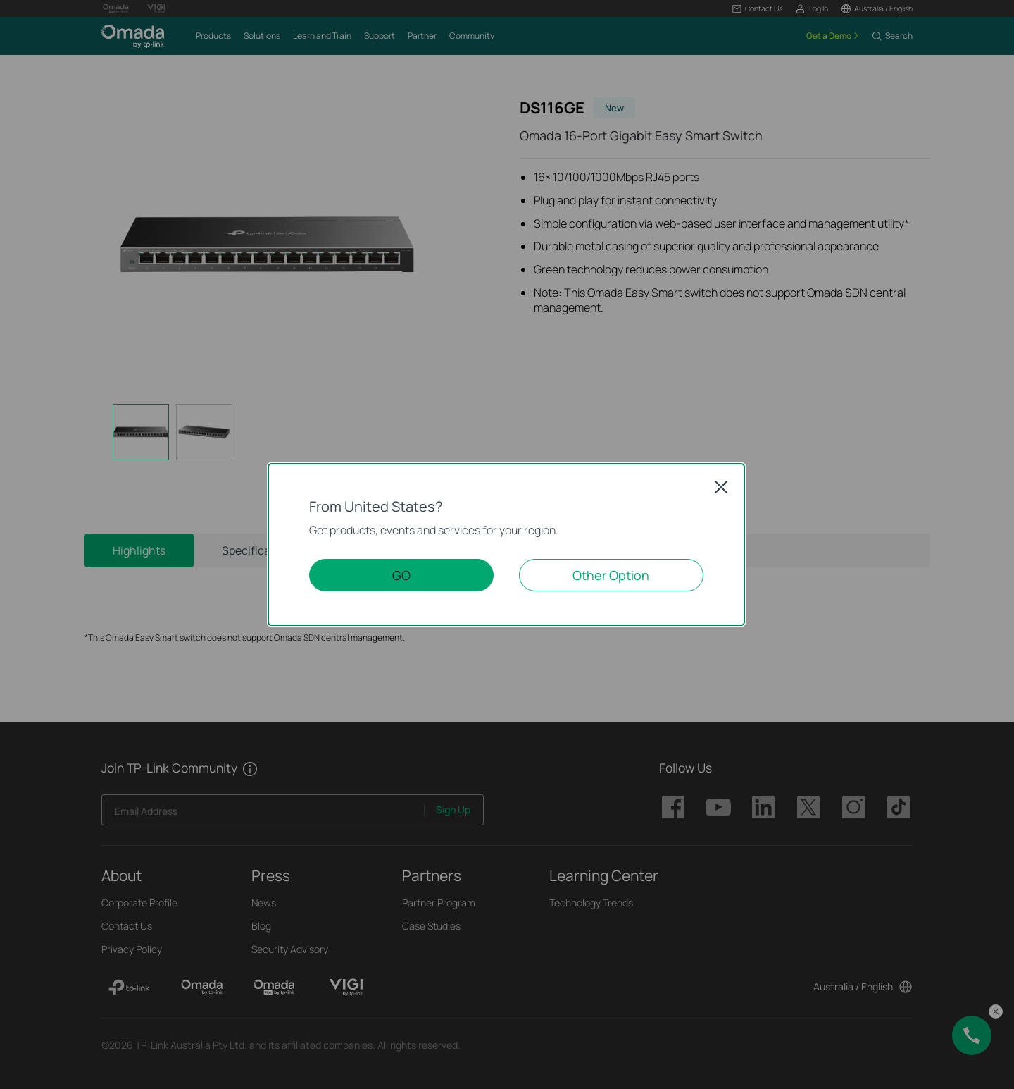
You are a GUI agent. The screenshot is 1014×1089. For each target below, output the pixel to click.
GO (401, 575)
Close (721, 487)
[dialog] (507, 544)
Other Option (610, 575)
